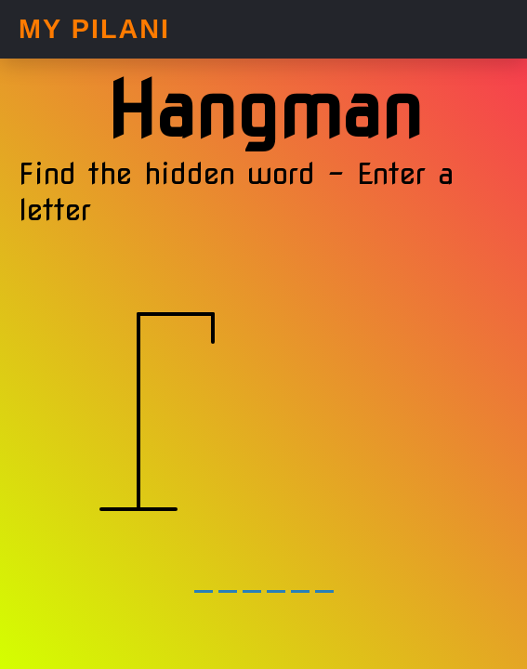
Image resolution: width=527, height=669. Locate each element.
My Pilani (94, 29)
